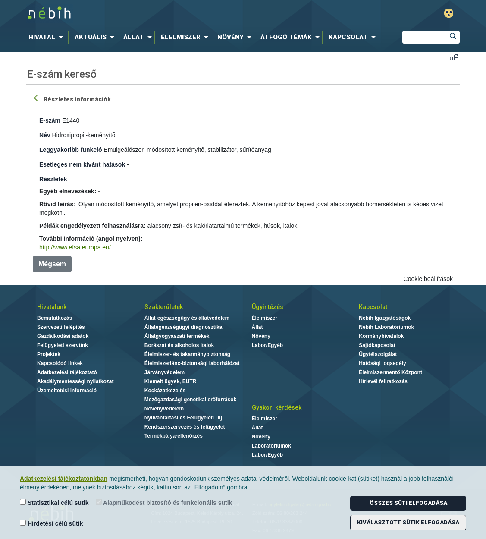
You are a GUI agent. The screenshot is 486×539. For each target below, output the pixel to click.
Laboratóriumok (271, 446)
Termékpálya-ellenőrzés (173, 436)
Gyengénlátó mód (448, 13)
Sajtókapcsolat (377, 345)
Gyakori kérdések (276, 407)
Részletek (53, 179)
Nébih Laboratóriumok (386, 327)
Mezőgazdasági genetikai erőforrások (190, 400)
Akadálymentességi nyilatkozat (75, 381)
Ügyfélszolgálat (378, 354)
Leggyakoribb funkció (70, 149)
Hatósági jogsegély (382, 363)
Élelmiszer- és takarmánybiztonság (187, 354)
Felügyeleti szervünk (62, 345)
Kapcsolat (373, 306)
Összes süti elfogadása (408, 503)
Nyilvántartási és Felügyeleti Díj (183, 418)
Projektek (48, 354)
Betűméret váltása (454, 57)
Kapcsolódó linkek (60, 363)
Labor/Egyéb (267, 345)
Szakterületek (163, 306)
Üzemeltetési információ (67, 391)
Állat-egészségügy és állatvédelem (186, 318)
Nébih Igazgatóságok (385, 318)
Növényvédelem (164, 409)
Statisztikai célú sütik (54, 502)
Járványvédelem (164, 372)
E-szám (49, 120)
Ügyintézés (267, 306)
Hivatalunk (51, 306)
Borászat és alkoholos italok (179, 345)
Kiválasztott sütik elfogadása (408, 522)
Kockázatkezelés (164, 391)
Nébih (151, 13)
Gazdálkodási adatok (62, 336)
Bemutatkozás (54, 318)
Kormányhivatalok (381, 336)
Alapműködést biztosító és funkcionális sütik (164, 502)
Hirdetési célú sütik (51, 523)
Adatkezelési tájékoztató (67, 372)
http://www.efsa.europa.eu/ (75, 247)
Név (44, 135)
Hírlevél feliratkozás (383, 381)
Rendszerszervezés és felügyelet (184, 427)
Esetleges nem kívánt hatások (82, 164)
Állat (257, 327)
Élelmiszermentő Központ (390, 372)
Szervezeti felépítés (61, 327)
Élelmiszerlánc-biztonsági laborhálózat (192, 363)
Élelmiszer (264, 318)
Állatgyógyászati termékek (177, 336)
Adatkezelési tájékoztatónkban (63, 478)
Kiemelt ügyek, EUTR (170, 381)
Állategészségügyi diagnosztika (183, 327)
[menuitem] (47, 37)
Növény (261, 336)
